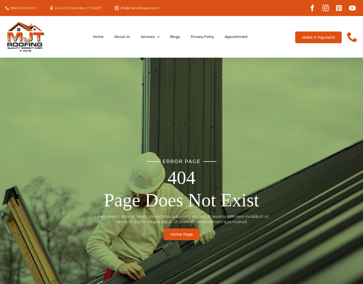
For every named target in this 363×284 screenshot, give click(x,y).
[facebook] (312, 8)
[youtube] (352, 8)
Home (98, 37)
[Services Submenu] (160, 37)
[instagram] (325, 8)
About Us (122, 37)
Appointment (236, 37)
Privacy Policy (202, 37)
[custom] (339, 8)
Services (148, 37)
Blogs (175, 37)
